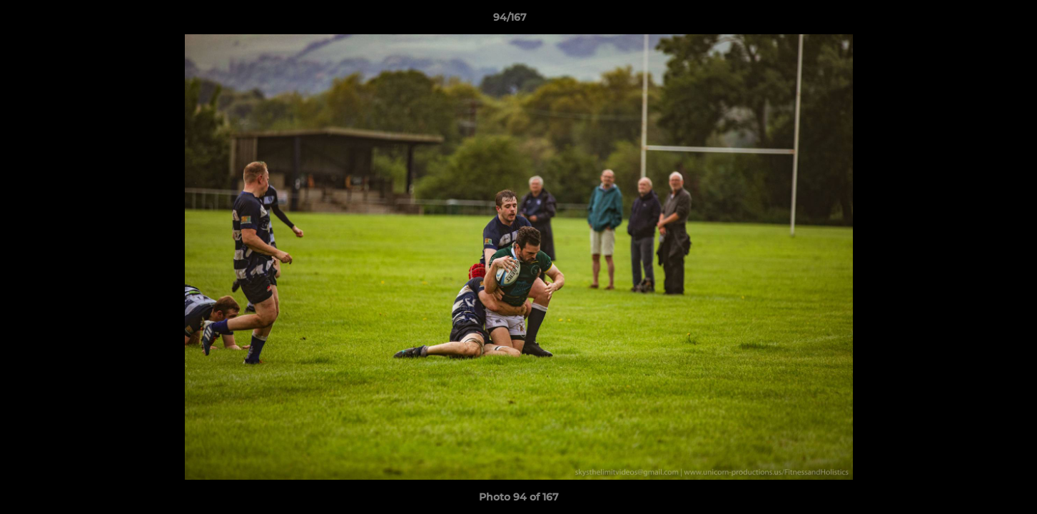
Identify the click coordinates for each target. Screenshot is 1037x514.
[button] (977, 20)
